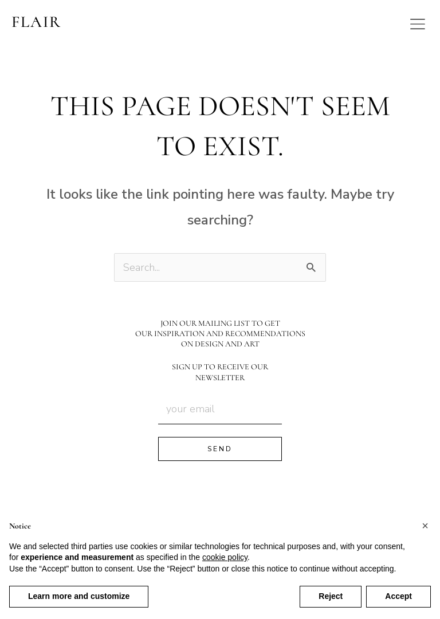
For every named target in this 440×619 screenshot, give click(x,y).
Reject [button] (331, 596)
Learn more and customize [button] (78, 596)
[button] (425, 526)
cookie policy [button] (224, 557)
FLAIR (36, 21)
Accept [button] (398, 596)
